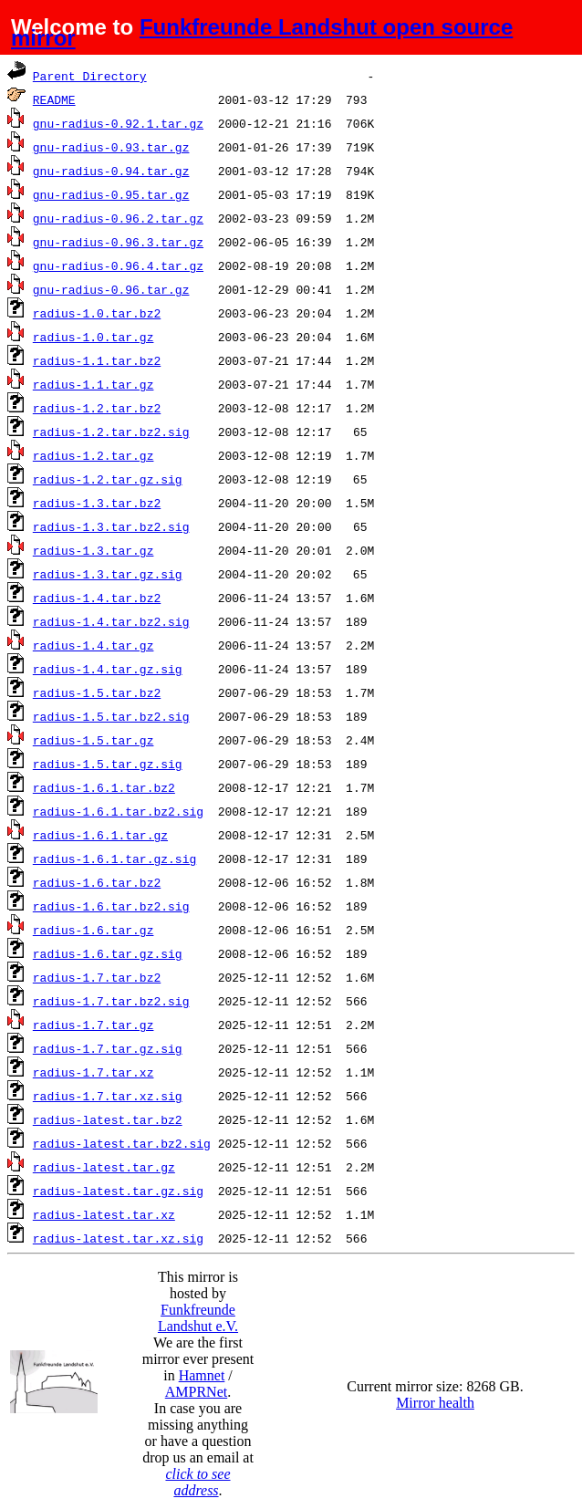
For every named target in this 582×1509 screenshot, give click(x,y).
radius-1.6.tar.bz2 (97, 882)
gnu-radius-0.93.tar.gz (111, 147)
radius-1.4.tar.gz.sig (107, 669)
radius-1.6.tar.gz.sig (107, 953)
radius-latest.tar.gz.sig (118, 1190)
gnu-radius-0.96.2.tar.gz (118, 218)
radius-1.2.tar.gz (93, 455)
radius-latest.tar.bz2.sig (122, 1143)
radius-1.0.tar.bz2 (97, 313)
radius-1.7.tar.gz (93, 1024)
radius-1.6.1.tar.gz (100, 835)
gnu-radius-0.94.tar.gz (111, 170)
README (54, 99)
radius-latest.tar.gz (104, 1167)
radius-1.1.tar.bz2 (97, 360)
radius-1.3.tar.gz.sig (107, 574)
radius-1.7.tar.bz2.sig (111, 1001)
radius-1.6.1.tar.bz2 (104, 787)
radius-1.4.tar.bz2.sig (111, 621)
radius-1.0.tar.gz (93, 336)
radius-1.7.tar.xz (93, 1072)
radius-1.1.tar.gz (93, 384)
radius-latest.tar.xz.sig (118, 1238)
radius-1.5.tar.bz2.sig (111, 716)
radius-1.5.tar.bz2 (97, 692)
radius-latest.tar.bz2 (107, 1119)
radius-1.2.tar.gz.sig (107, 479)
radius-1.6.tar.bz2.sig (111, 906)
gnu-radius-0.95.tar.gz (111, 194)
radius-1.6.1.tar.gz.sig (114, 858)
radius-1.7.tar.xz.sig (107, 1096)
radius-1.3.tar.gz (93, 550)
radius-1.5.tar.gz (93, 740)
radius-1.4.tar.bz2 (97, 597)
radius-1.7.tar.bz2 (97, 977)
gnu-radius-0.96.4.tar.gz (118, 265)
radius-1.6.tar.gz (93, 929)
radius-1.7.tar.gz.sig (107, 1048)
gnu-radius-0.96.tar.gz (111, 289)
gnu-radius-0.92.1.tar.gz (118, 123)
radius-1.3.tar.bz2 (97, 502)
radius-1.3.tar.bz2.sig (111, 526)
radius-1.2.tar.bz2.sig (111, 431)
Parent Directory (90, 76)
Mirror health (435, 1402)
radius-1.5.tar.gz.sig (107, 763)
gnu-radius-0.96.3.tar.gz (118, 242)
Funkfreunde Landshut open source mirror (262, 32)
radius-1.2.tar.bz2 (97, 408)
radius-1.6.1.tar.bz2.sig (118, 811)
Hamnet (202, 1375)
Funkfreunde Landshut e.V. (198, 1318)
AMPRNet (196, 1392)
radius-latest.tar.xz (104, 1214)
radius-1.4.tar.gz (93, 645)
